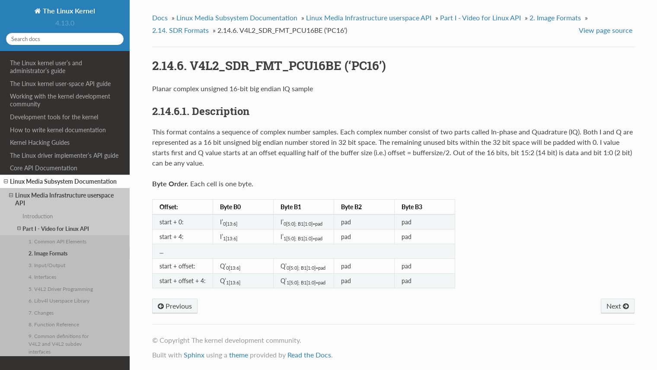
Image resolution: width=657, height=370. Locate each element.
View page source (605, 30)
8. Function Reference (54, 324)
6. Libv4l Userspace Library (59, 300)
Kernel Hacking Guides (40, 142)
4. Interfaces (42, 277)
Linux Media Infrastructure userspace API (61, 199)
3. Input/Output (47, 265)
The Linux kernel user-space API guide (60, 83)
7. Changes (41, 312)
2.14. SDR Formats (180, 30)
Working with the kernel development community (60, 100)
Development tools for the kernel (54, 117)
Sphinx (194, 355)
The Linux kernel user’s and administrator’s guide (46, 66)
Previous (175, 306)
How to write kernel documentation (58, 130)
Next (617, 306)
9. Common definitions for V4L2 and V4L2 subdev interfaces (59, 343)
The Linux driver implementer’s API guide (64, 155)
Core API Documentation (43, 168)
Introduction (37, 216)
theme (238, 355)
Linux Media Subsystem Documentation (60, 181)
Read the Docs (309, 355)
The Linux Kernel (68, 10)
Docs (160, 17)
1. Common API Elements (57, 241)
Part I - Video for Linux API (53, 228)
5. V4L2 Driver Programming (61, 289)
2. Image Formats (48, 253)
